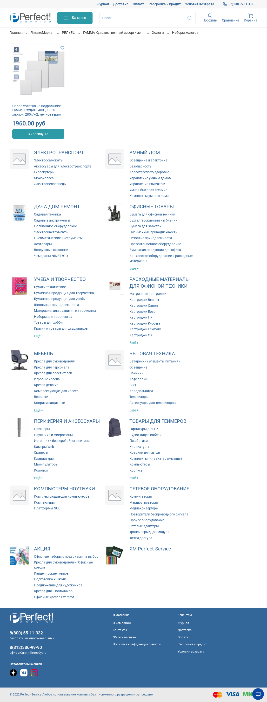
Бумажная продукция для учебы (60, 299)
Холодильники (141, 391)
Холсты (158, 33)
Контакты (120, 630)
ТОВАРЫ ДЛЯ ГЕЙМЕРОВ (157, 421)
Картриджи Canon (143, 305)
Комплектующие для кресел (56, 391)
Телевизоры (138, 397)
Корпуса (136, 470)
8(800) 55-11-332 (26, 632)
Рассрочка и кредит (165, 4)
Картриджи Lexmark (145, 329)
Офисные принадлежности (150, 238)
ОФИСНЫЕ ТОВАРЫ (151, 206)
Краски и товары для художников (61, 328)
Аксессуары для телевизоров (152, 403)
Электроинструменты (51, 232)
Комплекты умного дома (149, 196)
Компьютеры (139, 464)
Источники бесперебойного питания (63, 441)
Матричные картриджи (147, 294)
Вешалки (41, 397)
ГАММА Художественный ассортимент (113, 33)
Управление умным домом (150, 178)
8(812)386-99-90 (26, 647)
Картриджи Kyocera (144, 323)
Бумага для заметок (145, 226)
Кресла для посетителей (53, 373)
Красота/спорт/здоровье (149, 172)
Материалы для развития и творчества (65, 311)
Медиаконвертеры (144, 508)
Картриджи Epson (143, 311)
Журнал (102, 4)
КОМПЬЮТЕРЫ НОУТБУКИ (64, 489)
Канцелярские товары (51, 573)
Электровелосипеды (50, 184)
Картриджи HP (141, 317)
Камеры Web (44, 447)
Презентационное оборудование (155, 244)
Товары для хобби (48, 322)
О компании (122, 623)
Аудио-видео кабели (145, 435)
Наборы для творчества (53, 317)
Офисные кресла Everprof (54, 597)
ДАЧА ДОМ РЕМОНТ (57, 206)
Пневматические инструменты (58, 238)
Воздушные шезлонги (51, 250)
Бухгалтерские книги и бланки (153, 220)
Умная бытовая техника (148, 190)
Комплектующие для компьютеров (61, 496)
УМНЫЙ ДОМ (144, 152)
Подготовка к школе (50, 579)
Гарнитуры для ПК (144, 429)
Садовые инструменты (52, 220)
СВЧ (132, 385)
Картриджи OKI (141, 335)
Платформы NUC (47, 508)
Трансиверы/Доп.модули (149, 532)
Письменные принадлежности (153, 232)
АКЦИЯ (42, 549)
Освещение (138, 367)
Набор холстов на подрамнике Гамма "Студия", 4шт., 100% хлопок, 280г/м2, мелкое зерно (36, 110)
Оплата (139, 4)
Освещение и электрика (148, 160)
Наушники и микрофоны (53, 435)
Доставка (120, 4)
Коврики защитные (49, 403)
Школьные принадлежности (56, 305)
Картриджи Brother (144, 300)
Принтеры (42, 429)
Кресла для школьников (53, 591)
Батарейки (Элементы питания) (154, 361)
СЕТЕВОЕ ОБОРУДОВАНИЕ (159, 489)
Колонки (41, 470)
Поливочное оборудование (55, 226)
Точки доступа (140, 538)
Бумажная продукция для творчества (64, 293)
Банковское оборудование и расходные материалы (161, 258)
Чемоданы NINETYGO (51, 256)
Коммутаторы (140, 496)
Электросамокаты (48, 160)
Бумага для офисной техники (152, 214)
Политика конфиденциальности (137, 644)
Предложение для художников (58, 585)
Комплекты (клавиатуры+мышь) (155, 458)
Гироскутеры (44, 172)
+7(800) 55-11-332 (238, 4)
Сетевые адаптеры (144, 526)
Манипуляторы (46, 464)
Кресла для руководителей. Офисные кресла (63, 564)
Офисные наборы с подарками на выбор (66, 556)
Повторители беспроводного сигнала (158, 514)
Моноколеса (44, 178)
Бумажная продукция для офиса (155, 250)
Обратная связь (124, 637)
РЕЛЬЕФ (68, 33)
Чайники (136, 373)
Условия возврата (199, 4)
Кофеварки (138, 379)
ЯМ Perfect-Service (150, 549)
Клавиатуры (44, 458)
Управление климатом (147, 184)
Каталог (75, 18)
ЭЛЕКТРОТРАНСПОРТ (59, 152)
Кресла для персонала (51, 367)
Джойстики (138, 441)
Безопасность (140, 166)
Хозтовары (43, 244)
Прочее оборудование (146, 520)
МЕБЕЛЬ (43, 353)
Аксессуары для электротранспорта (63, 166)
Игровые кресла (47, 379)
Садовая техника (47, 214)
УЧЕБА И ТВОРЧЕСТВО (60, 279)
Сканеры (41, 452)
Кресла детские (46, 385)
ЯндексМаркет (42, 33)
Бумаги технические (50, 287)
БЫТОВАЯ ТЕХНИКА (152, 353)
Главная (16, 33)
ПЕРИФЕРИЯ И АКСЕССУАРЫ (67, 421)
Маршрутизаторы (143, 502)
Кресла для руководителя (54, 361)
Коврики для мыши (144, 452)
